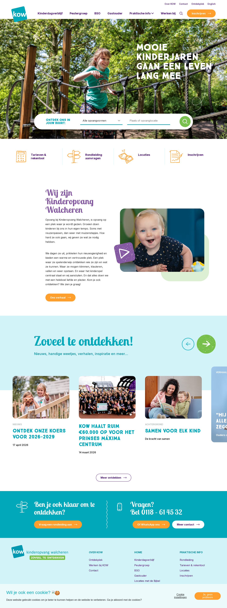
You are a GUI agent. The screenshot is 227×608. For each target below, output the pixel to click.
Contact (183, 4)
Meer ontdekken (111, 477)
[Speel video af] (125, 253)
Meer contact (185, 524)
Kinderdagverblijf (50, 13)
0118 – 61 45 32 (161, 512)
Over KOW (170, 4)
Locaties (184, 570)
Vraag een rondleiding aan (55, 524)
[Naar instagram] (36, 595)
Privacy (188, 594)
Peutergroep (78, 13)
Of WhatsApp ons (148, 524)
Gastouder (115, 13)
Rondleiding (186, 559)
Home (138, 552)
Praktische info (140, 13)
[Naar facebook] (25, 595)
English (212, 4)
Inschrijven (199, 13)
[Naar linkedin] (15, 595)
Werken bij (168, 13)
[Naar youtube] (46, 595)
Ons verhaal (57, 297)
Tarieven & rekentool (192, 565)
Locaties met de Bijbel (147, 580)
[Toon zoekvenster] (181, 13)
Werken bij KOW (98, 565)
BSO (97, 13)
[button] (206, 344)
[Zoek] (185, 121)
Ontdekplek (197, 4)
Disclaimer (176, 594)
